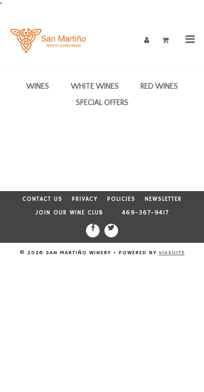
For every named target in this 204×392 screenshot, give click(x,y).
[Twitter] (111, 230)
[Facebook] (93, 230)
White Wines (95, 86)
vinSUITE (172, 252)
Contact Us (42, 199)
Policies (121, 199)
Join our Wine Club (69, 213)
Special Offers (102, 103)
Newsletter (163, 199)
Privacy (85, 199)
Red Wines (159, 86)
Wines (37, 86)
